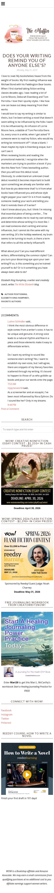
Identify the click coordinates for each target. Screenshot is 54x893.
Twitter (5, 718)
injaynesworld (15, 388)
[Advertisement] (27, 835)
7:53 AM (12, 384)
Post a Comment (10, 408)
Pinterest (6, 722)
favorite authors (11, 301)
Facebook (6, 710)
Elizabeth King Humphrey (15, 297)
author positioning (16, 294)
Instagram (6, 714)
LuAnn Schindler (16, 321)
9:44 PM (12, 404)
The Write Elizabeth (24, 284)
